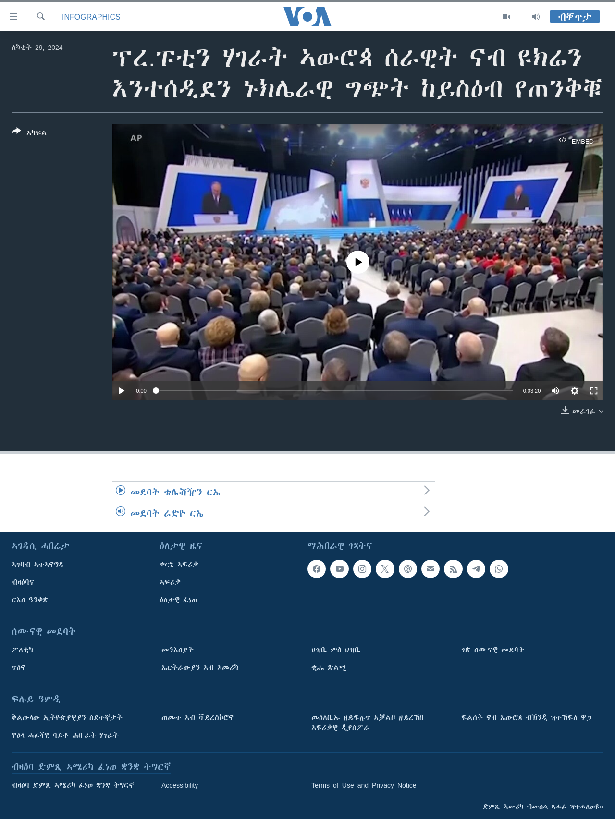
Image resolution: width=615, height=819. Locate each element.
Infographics (91, 17)
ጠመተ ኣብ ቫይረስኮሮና (197, 717)
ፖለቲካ (22, 650)
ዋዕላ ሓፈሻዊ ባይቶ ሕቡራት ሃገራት (65, 735)
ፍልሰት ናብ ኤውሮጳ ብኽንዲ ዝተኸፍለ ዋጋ (526, 717)
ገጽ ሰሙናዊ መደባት (492, 650)
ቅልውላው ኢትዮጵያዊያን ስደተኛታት (67, 717)
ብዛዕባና (23, 582)
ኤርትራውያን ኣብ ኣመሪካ (199, 667)
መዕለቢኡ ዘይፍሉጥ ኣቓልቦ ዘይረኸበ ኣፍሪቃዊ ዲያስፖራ (367, 722)
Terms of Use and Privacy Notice (364, 785)
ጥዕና (18, 667)
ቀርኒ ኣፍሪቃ (179, 564)
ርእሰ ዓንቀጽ (30, 600)
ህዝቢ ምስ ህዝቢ (336, 650)
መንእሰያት (177, 650)
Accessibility (179, 785)
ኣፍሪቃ (170, 582)
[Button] (29, 134)
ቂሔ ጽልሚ (328, 667)
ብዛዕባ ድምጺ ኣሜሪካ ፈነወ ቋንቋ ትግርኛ (73, 785)
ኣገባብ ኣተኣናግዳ (38, 564)
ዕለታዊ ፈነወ (178, 600)
